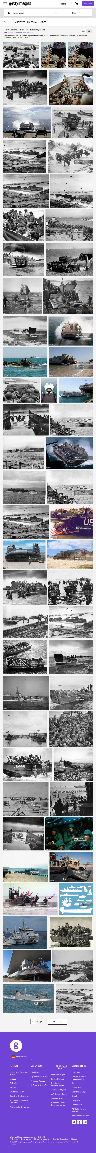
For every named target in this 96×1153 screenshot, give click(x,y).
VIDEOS (43, 22)
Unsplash (76, 1100)
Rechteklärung (57, 1079)
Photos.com (77, 1104)
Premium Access (38, 1081)
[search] (10, 13)
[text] (33, 13)
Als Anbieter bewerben (20, 1107)
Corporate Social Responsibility (79, 1077)
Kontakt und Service (80, 1115)
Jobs (74, 1083)
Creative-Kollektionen (19, 1096)
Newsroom (77, 1087)
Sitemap (74, 1139)
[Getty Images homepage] (20, 3)
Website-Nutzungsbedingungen (22, 1137)
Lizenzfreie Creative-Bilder (19, 1073)
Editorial (13, 1083)
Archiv (13, 1087)
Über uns (76, 1072)
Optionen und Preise (39, 1076)
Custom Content (17, 1092)
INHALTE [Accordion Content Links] (14, 1066)
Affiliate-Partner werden (79, 1110)
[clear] (57, 13)
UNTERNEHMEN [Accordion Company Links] (79, 1066)
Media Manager (58, 1074)
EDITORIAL (32, 22)
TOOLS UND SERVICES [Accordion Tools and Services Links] (62, 1067)
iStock (74, 1096)
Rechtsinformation (60, 1139)
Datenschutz (26, 1139)
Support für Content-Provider (19, 1101)
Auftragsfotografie (39, 1085)
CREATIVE (20, 22)
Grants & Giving (79, 1092)
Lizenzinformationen (42, 1139)
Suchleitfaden (57, 1098)
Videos (13, 1079)
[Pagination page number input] (32, 1021)
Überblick (35, 1072)
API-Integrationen (59, 1094)
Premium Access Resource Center (58, 1103)
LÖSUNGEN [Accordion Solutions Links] (36, 1066)
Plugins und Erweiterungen (57, 1084)
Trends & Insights (58, 1090)
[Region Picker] (21, 1057)
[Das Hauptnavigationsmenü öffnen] (5, 3)
